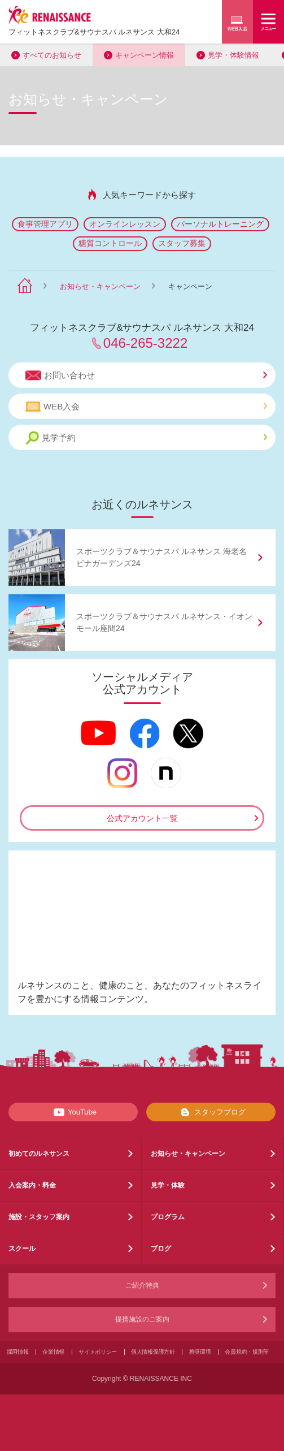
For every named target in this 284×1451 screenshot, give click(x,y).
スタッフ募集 (182, 243)
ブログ (161, 1249)
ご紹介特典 (142, 1285)
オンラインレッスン (124, 223)
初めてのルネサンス (38, 1154)
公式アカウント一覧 (142, 818)
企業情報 (53, 1352)
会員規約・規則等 (247, 1352)
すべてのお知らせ (52, 55)
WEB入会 (146, 406)
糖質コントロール (110, 243)
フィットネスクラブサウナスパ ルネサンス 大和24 (94, 32)
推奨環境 (200, 1352)
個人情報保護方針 (153, 1352)
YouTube (73, 1112)
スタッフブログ (211, 1112)
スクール (22, 1249)
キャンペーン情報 (144, 55)
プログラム (168, 1217)
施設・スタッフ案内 (38, 1217)
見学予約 (146, 438)
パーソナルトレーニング (220, 223)
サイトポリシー (97, 1352)
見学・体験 (168, 1185)
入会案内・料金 (32, 1185)
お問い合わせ (146, 375)
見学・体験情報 (233, 55)
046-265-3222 (145, 343)
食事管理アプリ (45, 223)
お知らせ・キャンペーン (100, 286)
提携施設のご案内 (142, 1319)
